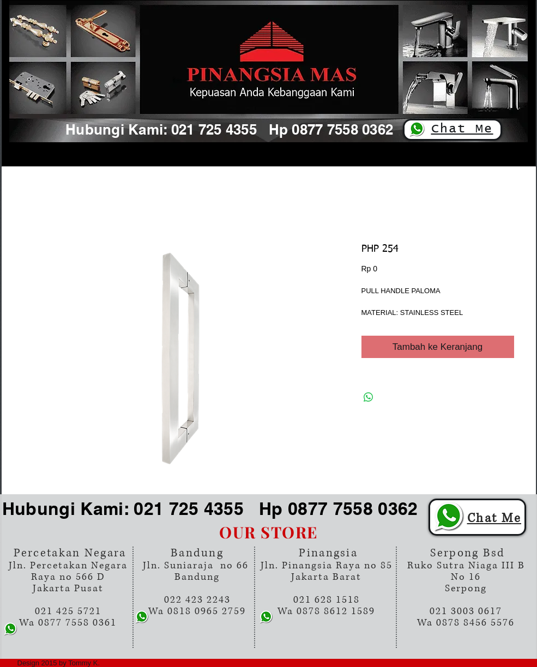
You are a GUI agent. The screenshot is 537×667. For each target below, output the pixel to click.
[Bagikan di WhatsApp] (368, 397)
